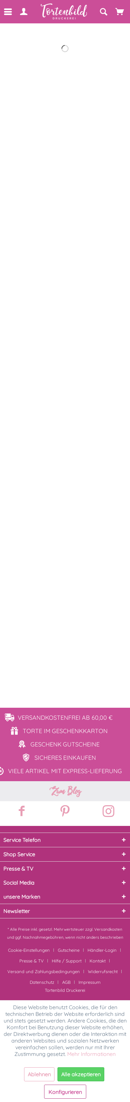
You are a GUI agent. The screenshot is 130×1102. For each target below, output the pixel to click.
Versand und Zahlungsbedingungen (43, 971)
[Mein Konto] (23, 11)
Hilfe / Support (67, 960)
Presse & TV (31, 960)
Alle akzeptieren (81, 1074)
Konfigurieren (65, 1092)
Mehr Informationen (91, 1054)
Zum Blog (65, 791)
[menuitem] (7, 11)
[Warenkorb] (120, 11)
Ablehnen (39, 1074)
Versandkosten (108, 929)
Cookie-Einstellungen (29, 950)
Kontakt (98, 960)
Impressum (90, 982)
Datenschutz (42, 982)
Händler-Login (102, 950)
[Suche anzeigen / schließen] (103, 11)
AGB (66, 982)
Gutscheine (69, 950)
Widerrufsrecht (103, 971)
